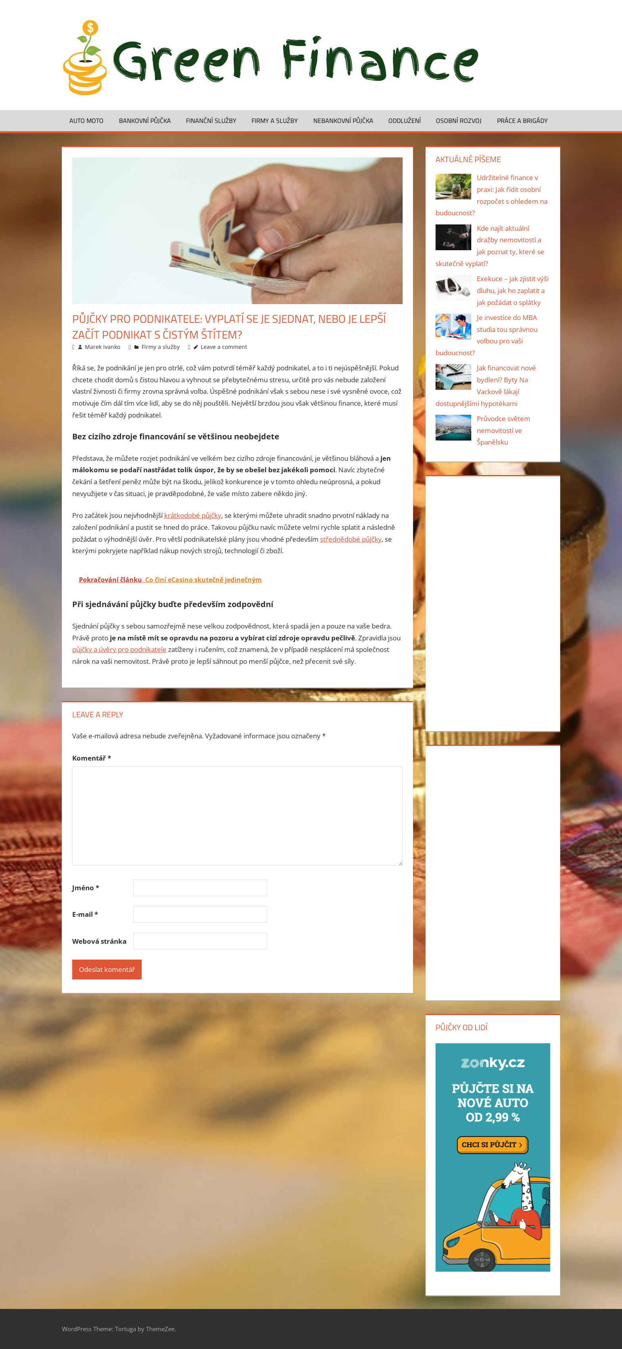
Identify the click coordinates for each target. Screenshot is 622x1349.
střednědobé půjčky (351, 539)
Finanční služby (211, 120)
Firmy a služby (274, 120)
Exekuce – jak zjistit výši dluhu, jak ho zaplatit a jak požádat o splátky (513, 290)
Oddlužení (404, 120)
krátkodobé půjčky (192, 515)
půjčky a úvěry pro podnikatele (119, 649)
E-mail (85, 914)
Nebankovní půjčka (343, 120)
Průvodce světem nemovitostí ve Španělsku (503, 430)
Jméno (85, 887)
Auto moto (86, 120)
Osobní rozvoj (459, 120)
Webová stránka (99, 941)
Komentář (91, 758)
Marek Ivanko (102, 347)
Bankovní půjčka (145, 120)
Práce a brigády (522, 120)
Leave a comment (224, 347)
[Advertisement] (493, 602)
